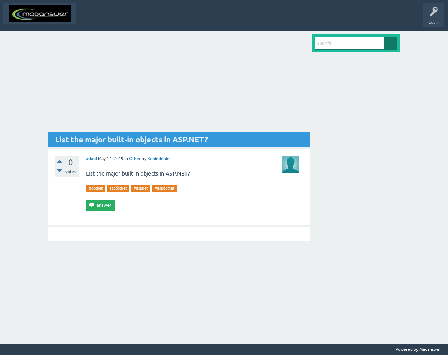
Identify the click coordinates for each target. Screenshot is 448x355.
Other (135, 158)
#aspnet (141, 188)
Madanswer (430, 349)
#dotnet (96, 188)
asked (91, 158)
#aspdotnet (164, 188)
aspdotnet (118, 188)
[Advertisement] (179, 83)
